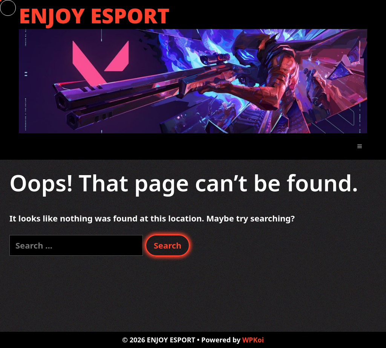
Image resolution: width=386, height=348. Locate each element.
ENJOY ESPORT (94, 15)
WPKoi (253, 339)
